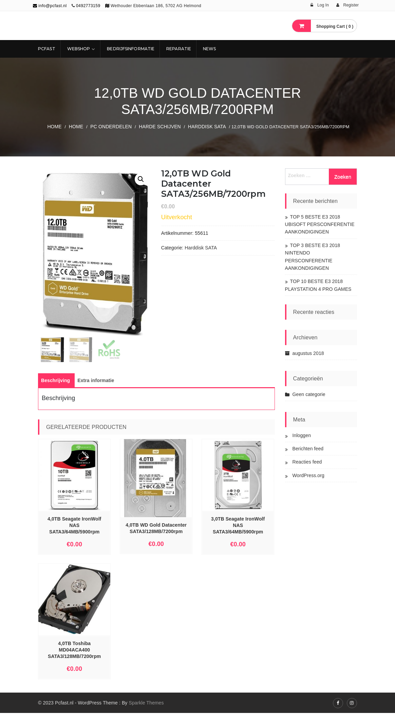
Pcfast (46, 48)
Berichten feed (308, 448)
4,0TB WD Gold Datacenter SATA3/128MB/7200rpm (156, 531)
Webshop (78, 48)
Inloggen (302, 435)
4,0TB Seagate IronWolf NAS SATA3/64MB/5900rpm (74, 529)
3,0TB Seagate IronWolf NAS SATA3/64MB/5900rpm (238, 529)
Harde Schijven (160, 126)
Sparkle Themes (146, 706)
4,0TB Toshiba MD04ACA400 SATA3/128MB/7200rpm (74, 653)
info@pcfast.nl (50, 5)
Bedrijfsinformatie (130, 48)
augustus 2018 (308, 353)
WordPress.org (308, 475)
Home (54, 126)
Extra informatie (95, 384)
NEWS (209, 48)
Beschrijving (55, 384)
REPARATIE (178, 48)
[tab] (55, 384)
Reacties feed (307, 462)
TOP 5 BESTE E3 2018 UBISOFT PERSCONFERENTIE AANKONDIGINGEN (320, 224)
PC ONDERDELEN (111, 126)
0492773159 (88, 5)
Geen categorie (309, 394)
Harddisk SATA (207, 126)
